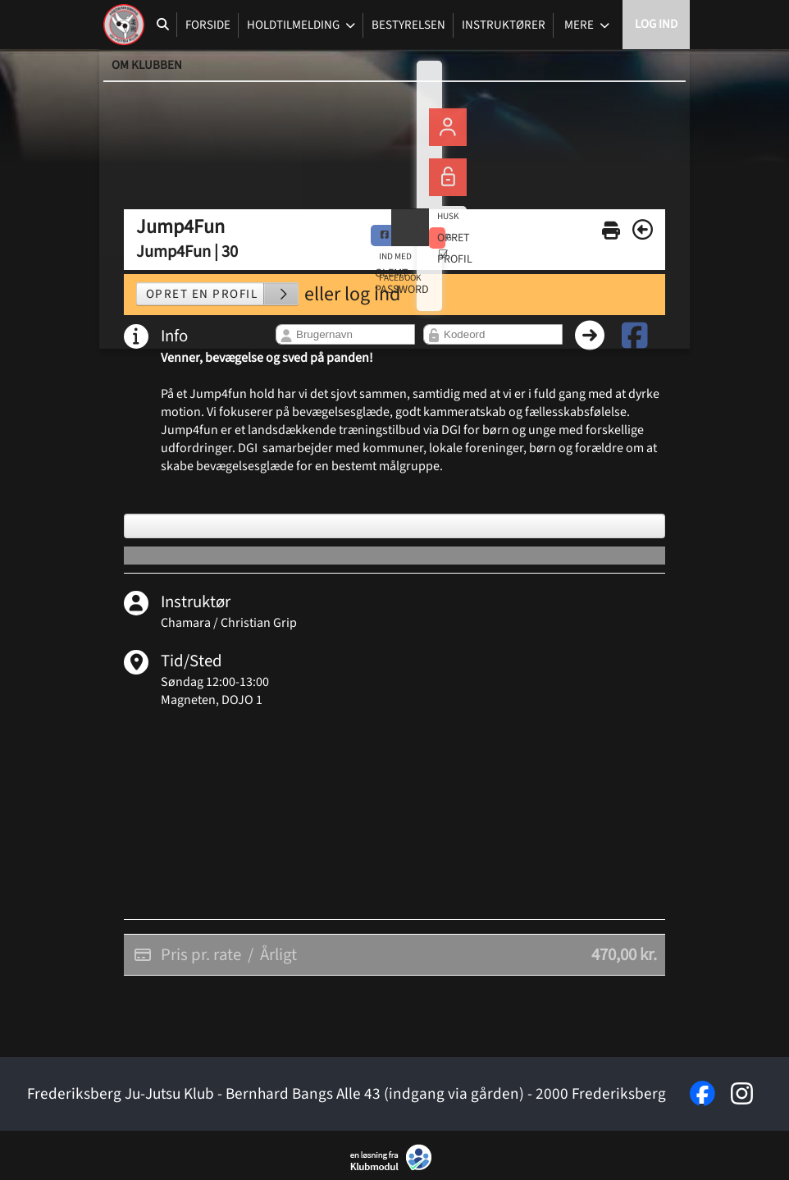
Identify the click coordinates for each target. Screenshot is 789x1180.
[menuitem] (123, 24)
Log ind (656, 24)
